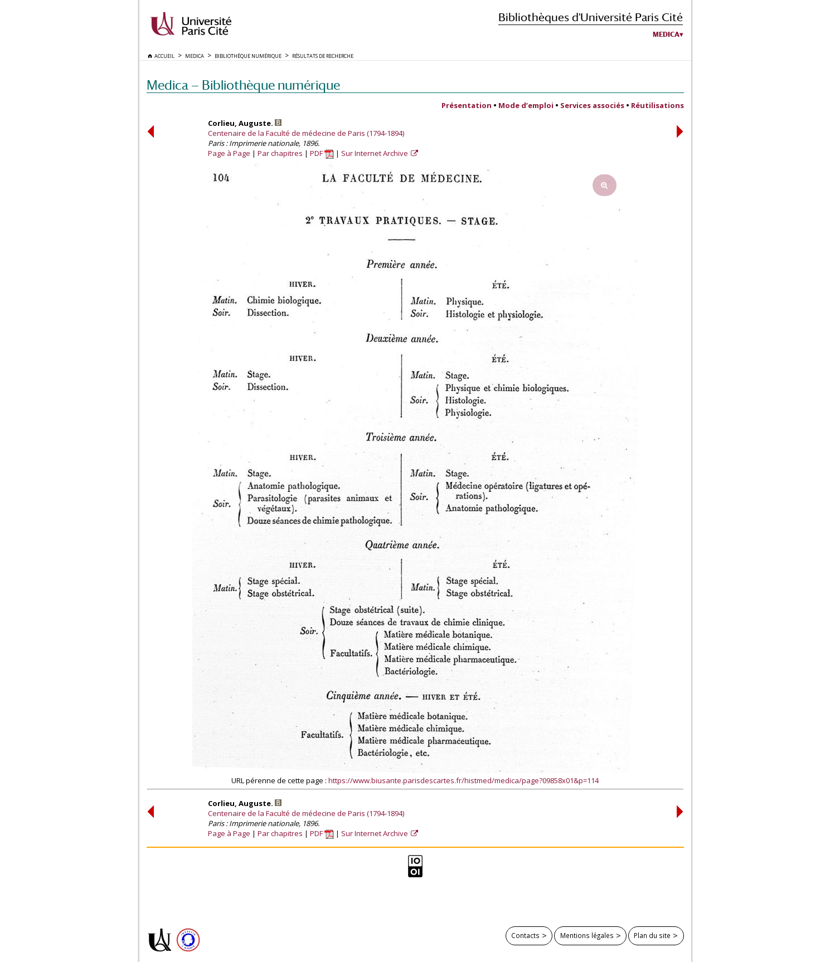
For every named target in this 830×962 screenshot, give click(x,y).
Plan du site (652, 935)
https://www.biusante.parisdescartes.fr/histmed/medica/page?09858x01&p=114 (463, 780)
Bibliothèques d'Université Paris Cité (590, 17)
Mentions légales (587, 935)
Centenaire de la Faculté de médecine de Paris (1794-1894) (306, 133)
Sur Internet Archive (375, 153)
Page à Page (229, 153)
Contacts (525, 935)
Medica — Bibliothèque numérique (243, 84)
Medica (666, 34)
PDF (322, 153)
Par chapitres (280, 153)
